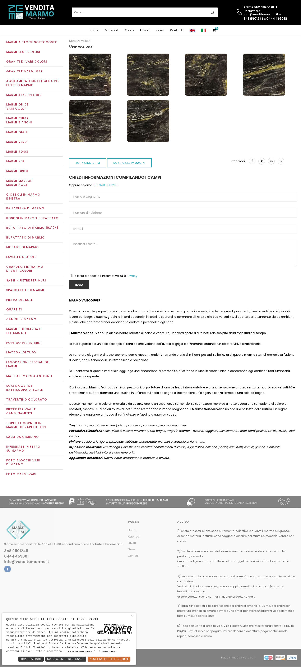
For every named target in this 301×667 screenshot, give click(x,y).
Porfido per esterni (24, 343)
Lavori (144, 30)
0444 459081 (276, 18)
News (160, 30)
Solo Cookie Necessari (65, 659)
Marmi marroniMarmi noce (20, 183)
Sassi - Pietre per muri (26, 281)
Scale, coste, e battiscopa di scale (24, 388)
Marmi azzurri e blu (24, 95)
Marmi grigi (17, 171)
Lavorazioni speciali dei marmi (28, 365)
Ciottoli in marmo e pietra (23, 197)
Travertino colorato (26, 400)
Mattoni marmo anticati (29, 376)
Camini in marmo (21, 320)
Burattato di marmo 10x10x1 (32, 228)
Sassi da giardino (22, 437)
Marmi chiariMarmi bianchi (19, 121)
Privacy (132, 276)
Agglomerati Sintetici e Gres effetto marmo (33, 83)
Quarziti (14, 310)
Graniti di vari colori (26, 62)
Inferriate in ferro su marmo (23, 449)
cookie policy (108, 652)
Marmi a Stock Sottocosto (32, 42)
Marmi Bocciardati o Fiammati (24, 331)
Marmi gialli (17, 133)
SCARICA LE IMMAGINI (129, 163)
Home (93, 30)
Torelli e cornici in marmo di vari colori (26, 425)
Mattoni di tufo (21, 353)
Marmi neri (16, 162)
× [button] (131, 616)
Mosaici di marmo (22, 248)
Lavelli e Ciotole (21, 257)
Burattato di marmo (25, 238)
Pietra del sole (19, 300)
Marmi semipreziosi (23, 52)
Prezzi (129, 30)
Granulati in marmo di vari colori (24, 269)
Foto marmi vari (21, 474)
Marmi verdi (17, 142)
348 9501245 (253, 18)
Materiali (112, 30)
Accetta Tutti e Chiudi (109, 659)
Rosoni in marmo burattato (32, 218)
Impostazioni (31, 659)
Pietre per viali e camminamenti (21, 412)
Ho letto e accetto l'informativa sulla (105, 276)
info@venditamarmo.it (26, 562)
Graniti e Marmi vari (25, 72)
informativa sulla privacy (79, 652)
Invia (79, 285)
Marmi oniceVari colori (17, 107)
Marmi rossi (17, 152)
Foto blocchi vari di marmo (23, 463)
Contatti (176, 30)
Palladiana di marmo (25, 209)
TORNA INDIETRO (87, 163)
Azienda (133, 537)
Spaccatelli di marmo (26, 291)
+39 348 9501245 (104, 186)
